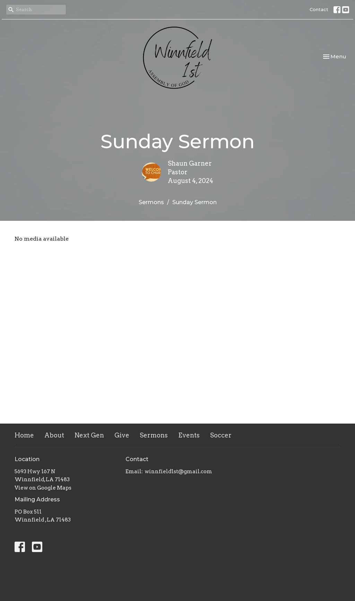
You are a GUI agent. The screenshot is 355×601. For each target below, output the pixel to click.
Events (189, 435)
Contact (319, 9)
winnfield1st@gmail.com (178, 471)
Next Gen (89, 435)
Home (24, 435)
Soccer (221, 435)
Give (121, 435)
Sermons (151, 202)
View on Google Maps (43, 488)
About (54, 435)
